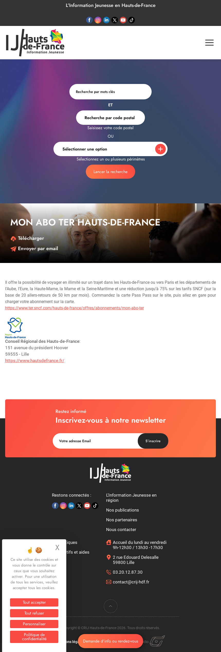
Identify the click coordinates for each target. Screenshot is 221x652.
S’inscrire (153, 440)
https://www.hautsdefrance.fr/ (34, 360)
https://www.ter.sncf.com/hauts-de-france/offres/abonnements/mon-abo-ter (74, 308)
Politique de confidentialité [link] (34, 637)
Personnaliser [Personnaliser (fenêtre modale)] (34, 624)
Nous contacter (121, 529)
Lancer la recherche (110, 172)
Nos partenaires (121, 519)
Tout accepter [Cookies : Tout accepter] (34, 602)
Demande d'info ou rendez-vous (110, 641)
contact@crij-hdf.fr (131, 581)
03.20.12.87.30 (128, 572)
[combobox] (110, 117)
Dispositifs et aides (70, 552)
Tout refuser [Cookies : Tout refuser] (34, 613)
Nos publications (122, 510)
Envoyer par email (34, 248)
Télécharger (27, 238)
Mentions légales (70, 642)
